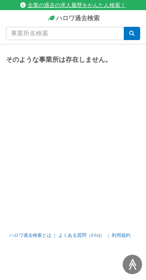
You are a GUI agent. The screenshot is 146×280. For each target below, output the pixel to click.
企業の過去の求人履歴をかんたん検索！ (73, 5)
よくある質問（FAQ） (81, 235)
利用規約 (121, 235)
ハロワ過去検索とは (30, 235)
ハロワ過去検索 (73, 18)
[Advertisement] (73, 144)
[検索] (132, 33)
